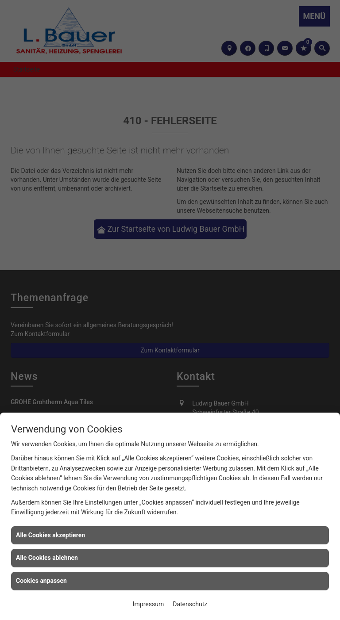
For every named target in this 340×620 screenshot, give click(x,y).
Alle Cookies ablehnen (47, 557)
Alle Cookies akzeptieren (50, 535)
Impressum (148, 604)
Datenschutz (190, 604)
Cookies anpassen (41, 580)
